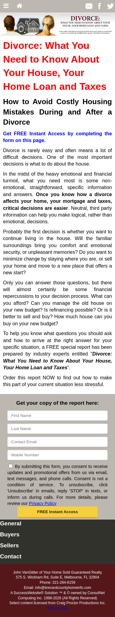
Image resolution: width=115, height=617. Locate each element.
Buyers (9, 534)
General (10, 523)
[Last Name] (57, 429)
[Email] (57, 442)
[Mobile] (57, 455)
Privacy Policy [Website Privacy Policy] (42, 503)
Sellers (9, 545)
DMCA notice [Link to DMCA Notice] (57, 608)
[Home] (19, 6)
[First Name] (57, 416)
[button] (57, 512)
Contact (10, 556)
